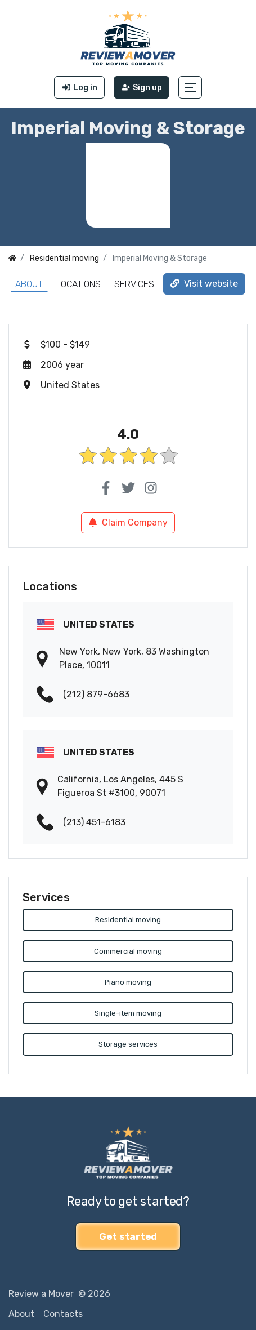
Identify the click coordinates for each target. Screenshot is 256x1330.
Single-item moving (128, 1013)
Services (134, 284)
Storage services (128, 1044)
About (29, 284)
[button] (190, 87)
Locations (78, 284)
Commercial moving (128, 951)
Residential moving (128, 919)
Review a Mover (41, 1293)
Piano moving (128, 982)
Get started (128, 1236)
